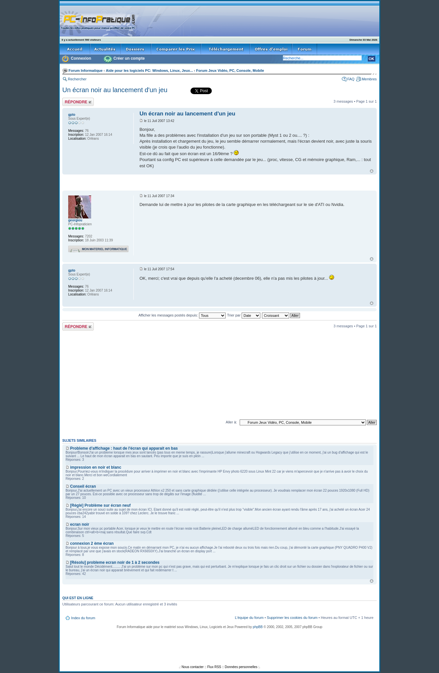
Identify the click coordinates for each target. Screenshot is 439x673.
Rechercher (77, 79)
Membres (369, 79)
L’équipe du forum (249, 618)
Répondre (78, 102)
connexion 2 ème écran (92, 543)
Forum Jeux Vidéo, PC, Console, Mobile (230, 70)
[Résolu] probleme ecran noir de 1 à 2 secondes (115, 562)
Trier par (243, 315)
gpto (71, 114)
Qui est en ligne (77, 598)
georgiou (75, 220)
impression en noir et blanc (95, 467)
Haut (371, 171)
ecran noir (79, 524)
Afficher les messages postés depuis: (181, 315)
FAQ (350, 79)
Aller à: (231, 422)
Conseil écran (83, 486)
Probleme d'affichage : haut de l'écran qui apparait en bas (124, 448)
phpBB (258, 627)
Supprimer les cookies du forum (292, 618)
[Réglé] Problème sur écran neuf (100, 505)
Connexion (81, 58)
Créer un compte (129, 58)
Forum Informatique (86, 70)
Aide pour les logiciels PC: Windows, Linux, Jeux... (149, 70)
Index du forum (83, 618)
